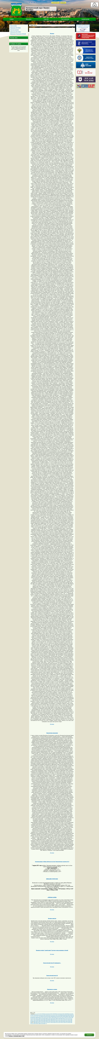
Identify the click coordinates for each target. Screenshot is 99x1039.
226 (64, 1022)
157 (33, 1019)
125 (64, 1017)
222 (58, 1022)
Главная (12, 19)
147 (58, 1018)
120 (55, 1017)
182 (33, 1021)
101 (68, 1016)
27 (64, 1013)
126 (65, 1017)
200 (63, 1021)
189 (44, 1021)
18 (53, 1013)
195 (54, 1021)
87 (50, 1016)
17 (52, 1013)
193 (51, 1021)
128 (69, 1017)
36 (32, 1015)
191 (48, 1021)
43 (40, 1015)
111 (41, 1017)
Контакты (63, 2)
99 (64, 1016)
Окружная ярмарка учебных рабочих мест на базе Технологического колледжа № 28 (52, 861)
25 (61, 1013)
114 (46, 1017)
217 (49, 1022)
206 (31, 1022)
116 (49, 1017)
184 (36, 1021)
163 (43, 1019)
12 (46, 1013)
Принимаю (89, 1034)
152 (66, 1018)
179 (69, 1019)
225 (63, 1022)
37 (33, 1015)
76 (36, 1016)
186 (39, 1021)
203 (68, 1021)
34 (72, 1013)
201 (64, 1021)
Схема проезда (55, 2)
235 (38, 1023)
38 (34, 1015)
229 (69, 1022)
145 (54, 1018)
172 (58, 1019)
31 (69, 1013)
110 (39, 1017)
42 (39, 1015)
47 (45, 1015)
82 (44, 1016)
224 (61, 1022)
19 (54, 1013)
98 (63, 1016)
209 (36, 1022)
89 (52, 1016)
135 (38, 1018)
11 (44, 1013)
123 (60, 1017)
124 (62, 1017)
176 (64, 1019)
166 (48, 1019)
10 (43, 1013)
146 (56, 1018)
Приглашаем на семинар (52, 989)
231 (31, 1023)
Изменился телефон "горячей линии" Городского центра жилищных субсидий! (52, 950)
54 (53, 1015)
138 (43, 1018)
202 (66, 1021)
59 (59, 1015)
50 (49, 1015)
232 (33, 1023)
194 (53, 1021)
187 (41, 1021)
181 (31, 1021)
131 (31, 1018)
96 (61, 1016)
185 (38, 1021)
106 (33, 1017)
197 (58, 1021)
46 (44, 1015)
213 (43, 1022)
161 (39, 1019)
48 (46, 1015)
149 (61, 1018)
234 (36, 1023)
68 (70, 1015)
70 (73, 1015)
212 (41, 1022)
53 (52, 1015)
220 (54, 1022)
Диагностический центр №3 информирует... (52, 962)
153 (68, 1018)
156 (31, 1019)
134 (36, 1018)
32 (70, 1013)
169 (53, 1019)
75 (35, 1016)
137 (41, 1018)
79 (40, 1016)
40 (36, 1015)
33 (71, 1013)
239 (44, 1023)
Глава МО (46, 19)
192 (49, 1021)
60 (61, 1015)
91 (55, 1016)
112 (42, 1017)
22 (58, 1013)
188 (43, 1021)
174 (61, 1019)
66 (68, 1015)
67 (69, 1015)
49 (47, 1015)
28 (65, 1013)
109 (38, 1017)
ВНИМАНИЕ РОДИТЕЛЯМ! (52, 878)
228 (68, 1022)
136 (39, 1018)
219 (53, 1022)
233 (34, 1023)
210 (38, 1022)
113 (44, 1017)
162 (41, 1019)
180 (71, 1019)
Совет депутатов (65, 19)
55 (55, 1015)
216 (48, 1022)
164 (44, 1019)
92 (56, 1016)
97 (62, 1016)
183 (34, 1021)
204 (69, 1021)
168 (51, 1019)
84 (46, 1016)
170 (54, 1019)
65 (67, 1015)
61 (62, 1015)
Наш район (28, 19)
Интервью (52, 33)
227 (66, 1022)
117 (50, 1017)
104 (73, 1016)
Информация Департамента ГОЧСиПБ (18, 33)
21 (56, 1013)
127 (67, 1017)
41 (38, 1015)
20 (55, 1013)
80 (41, 1016)
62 (63, 1015)
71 (30, 1016)
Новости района (13, 25)
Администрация (85, 19)
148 (59, 1018)
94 (58, 1016)
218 (51, 1022)
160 (38, 1019)
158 (34, 1019)
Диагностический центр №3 (52, 975)
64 (65, 1015)
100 (66, 1016)
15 (49, 1013)
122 (59, 1017)
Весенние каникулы (52, 918)
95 (59, 1016)
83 (45, 1016)
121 (57, 1017)
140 (46, 1018)
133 (34, 1018)
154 (69, 1018)
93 (57, 1016)
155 (71, 1018)
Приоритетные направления (52, 733)
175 (63, 1019)
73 (33, 1016)
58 (58, 1015)
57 (57, 1015)
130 (72, 1017)
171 (56, 1019)
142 (49, 1018)
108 (36, 1017)
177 (66, 1019)
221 (56, 1022)
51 (50, 1015)
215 (46, 1022)
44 (41, 1015)
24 (60, 1013)
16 (50, 1013)
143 (51, 1018)
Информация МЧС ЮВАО (15, 31)
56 (56, 1015)
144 (53, 1018)
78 (39, 1016)
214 (44, 1022)
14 (48, 1013)
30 (67, 1013)
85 (47, 1016)
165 (46, 1019)
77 (38, 1016)
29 (66, 1013)
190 (46, 1021)
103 (71, 1016)
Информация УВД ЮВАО (15, 27)
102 (69, 1016)
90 (53, 1016)
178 (68, 1019)
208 (34, 1022)
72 (32, 1016)
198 (59, 1021)
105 (31, 1017)
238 (43, 1023)
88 (51, 1016)
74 (34, 1016)
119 (54, 1017)
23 (59, 1013)
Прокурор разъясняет (14, 29)
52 (51, 1015)
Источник (52, 724)
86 (49, 1016)
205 (71, 1021)
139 (44, 1018)
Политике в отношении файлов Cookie (16, 1036)
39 (35, 1015)
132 (33, 1018)
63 (64, 1015)
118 (52, 1017)
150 (63, 1018)
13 (47, 1013)
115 (47, 1017)
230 (71, 1022)
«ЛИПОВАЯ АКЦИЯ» (52, 897)
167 (49, 1019)
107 (34, 1017)
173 (59, 1019)
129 (70, 1017)
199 (61, 1021)
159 (36, 1019)
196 (56, 1021)
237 (41, 1023)
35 (30, 1015)
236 (39, 1023)
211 (39, 1022)
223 (59, 1022)
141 (48, 1018)
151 (64, 1018)
